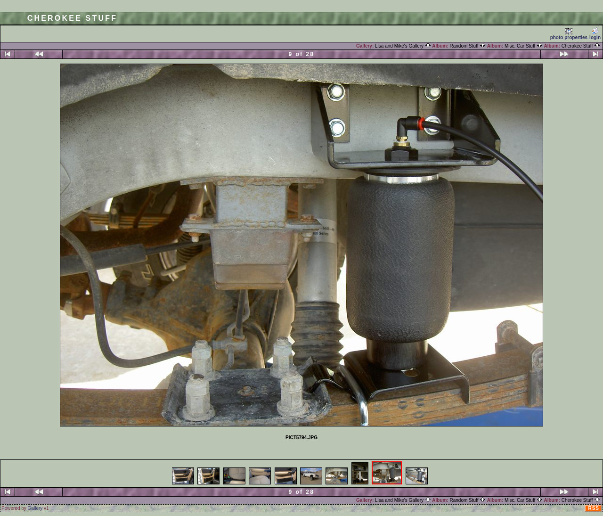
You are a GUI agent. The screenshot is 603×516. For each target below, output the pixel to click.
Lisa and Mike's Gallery (403, 46)
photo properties (568, 33)
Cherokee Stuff (581, 46)
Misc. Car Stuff (524, 46)
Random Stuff (468, 46)
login (595, 33)
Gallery (35, 508)
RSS (593, 508)
